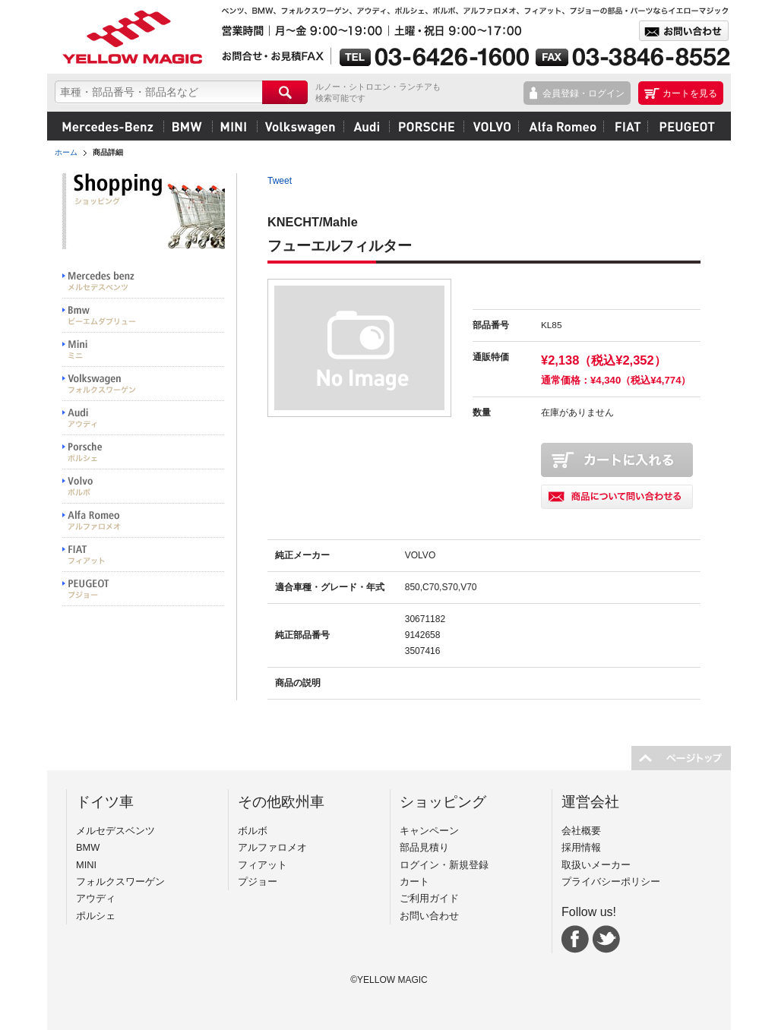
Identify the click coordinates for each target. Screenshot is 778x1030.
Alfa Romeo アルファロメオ (143, 521)
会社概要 (581, 830)
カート (414, 881)
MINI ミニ (143, 350)
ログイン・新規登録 (444, 864)
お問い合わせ (429, 915)
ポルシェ (426, 126)
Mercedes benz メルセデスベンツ (143, 281)
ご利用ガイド (429, 898)
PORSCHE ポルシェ (143, 452)
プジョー (685, 126)
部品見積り (424, 847)
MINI (234, 126)
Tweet (279, 180)
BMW (187, 126)
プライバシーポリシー (610, 881)
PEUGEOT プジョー (143, 589)
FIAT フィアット (143, 555)
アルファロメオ (560, 126)
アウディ (366, 126)
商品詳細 (108, 152)
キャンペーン (429, 830)
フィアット (625, 126)
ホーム (66, 152)
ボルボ (490, 126)
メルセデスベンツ (107, 126)
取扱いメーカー (596, 864)
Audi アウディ (143, 418)
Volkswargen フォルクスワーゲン (143, 384)
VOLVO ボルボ (143, 486)
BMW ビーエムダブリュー (143, 316)
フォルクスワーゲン (300, 126)
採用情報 (581, 847)
